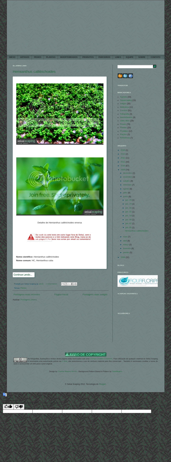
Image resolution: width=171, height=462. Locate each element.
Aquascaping (126, 100)
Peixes (123, 124)
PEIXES (37, 57)
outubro (126, 181)
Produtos (124, 131)
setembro (127, 185)
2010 (123, 166)
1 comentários (51, 284)
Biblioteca (124, 107)
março (126, 244)
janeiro (126, 252)
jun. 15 (128, 212)
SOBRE (141, 57)
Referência (125, 138)
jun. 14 (128, 216)
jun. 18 (128, 208)
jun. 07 (128, 223)
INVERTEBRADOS (68, 57)
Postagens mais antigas (94, 294)
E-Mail (64, 361)
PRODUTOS (88, 57)
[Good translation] (8, 407)
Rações (123, 134)
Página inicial (61, 294)
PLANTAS (50, 57)
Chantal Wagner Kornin (67, 371)
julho (125, 193)
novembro (128, 177)
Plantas (23, 288)
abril (125, 241)
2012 (123, 158)
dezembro (128, 173)
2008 (123, 257)
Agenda (123, 97)
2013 (123, 154)
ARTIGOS (24, 57)
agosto (126, 189)
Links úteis (125, 121)
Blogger (102, 384)
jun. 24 (128, 204)
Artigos (123, 103)
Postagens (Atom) (29, 300)
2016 (123, 150)
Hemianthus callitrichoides (34, 71)
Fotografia (124, 114)
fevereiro (127, 248)
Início (12, 57)
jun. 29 (128, 200)
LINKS (118, 57)
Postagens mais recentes (27, 294)
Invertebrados (126, 117)
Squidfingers (117, 371)
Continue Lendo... (23, 274)
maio (125, 237)
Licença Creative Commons (101, 359)
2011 (123, 162)
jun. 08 (128, 220)
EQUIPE (129, 57)
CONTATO (155, 57)
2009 (123, 170)
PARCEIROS (104, 57)
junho (126, 196)
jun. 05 (128, 227)
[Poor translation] (19, 407)
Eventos (123, 110)
